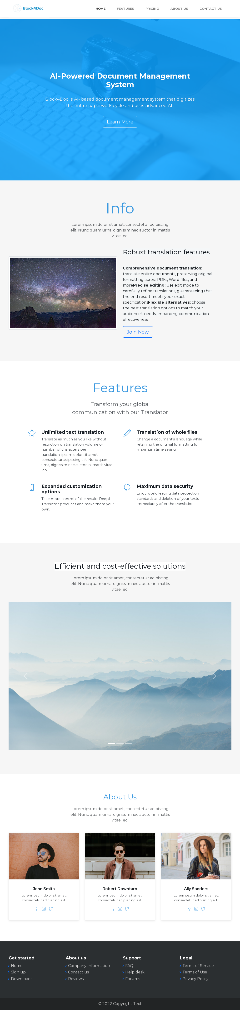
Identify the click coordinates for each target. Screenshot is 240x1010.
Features (125, 8)
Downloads (21, 979)
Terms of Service (198, 965)
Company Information (89, 965)
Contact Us (211, 8)
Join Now (138, 332)
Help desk (135, 972)
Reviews (76, 979)
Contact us (78, 972)
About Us (179, 8)
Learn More (120, 122)
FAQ (129, 965)
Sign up (18, 972)
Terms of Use (194, 972)
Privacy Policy (195, 979)
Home (100, 8)
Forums (132, 979)
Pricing (152, 8)
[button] (25, 676)
